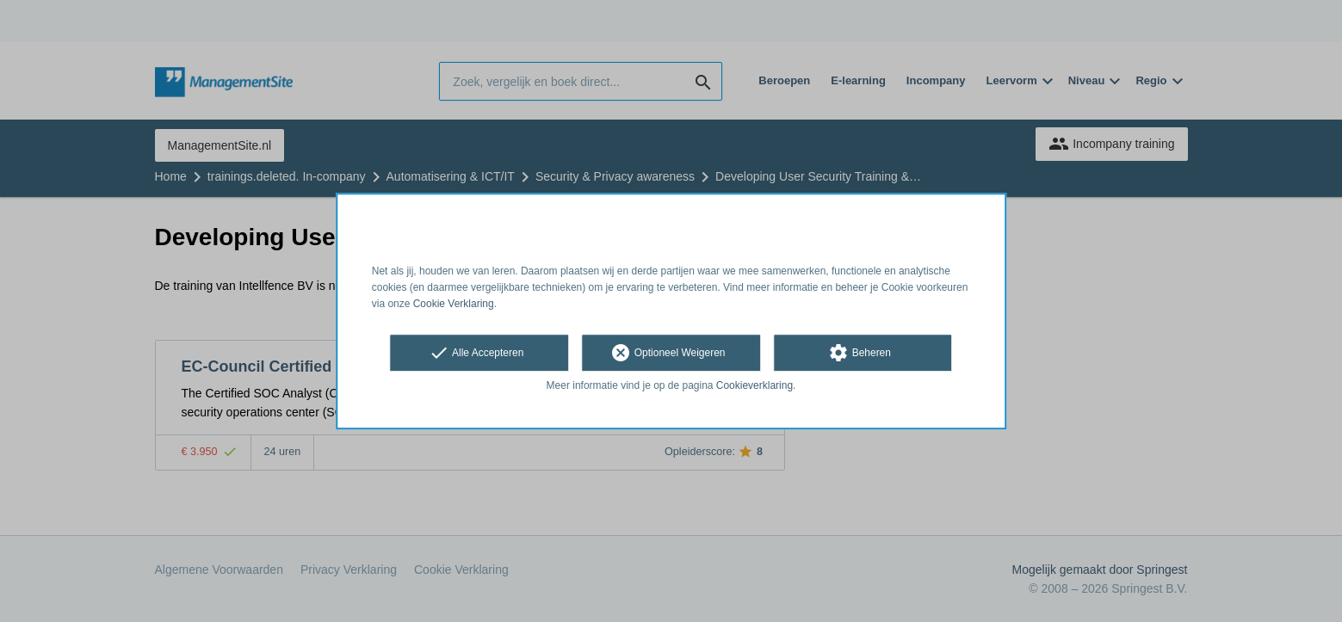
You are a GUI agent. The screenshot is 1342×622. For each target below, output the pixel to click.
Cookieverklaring (754, 386)
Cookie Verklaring (453, 304)
